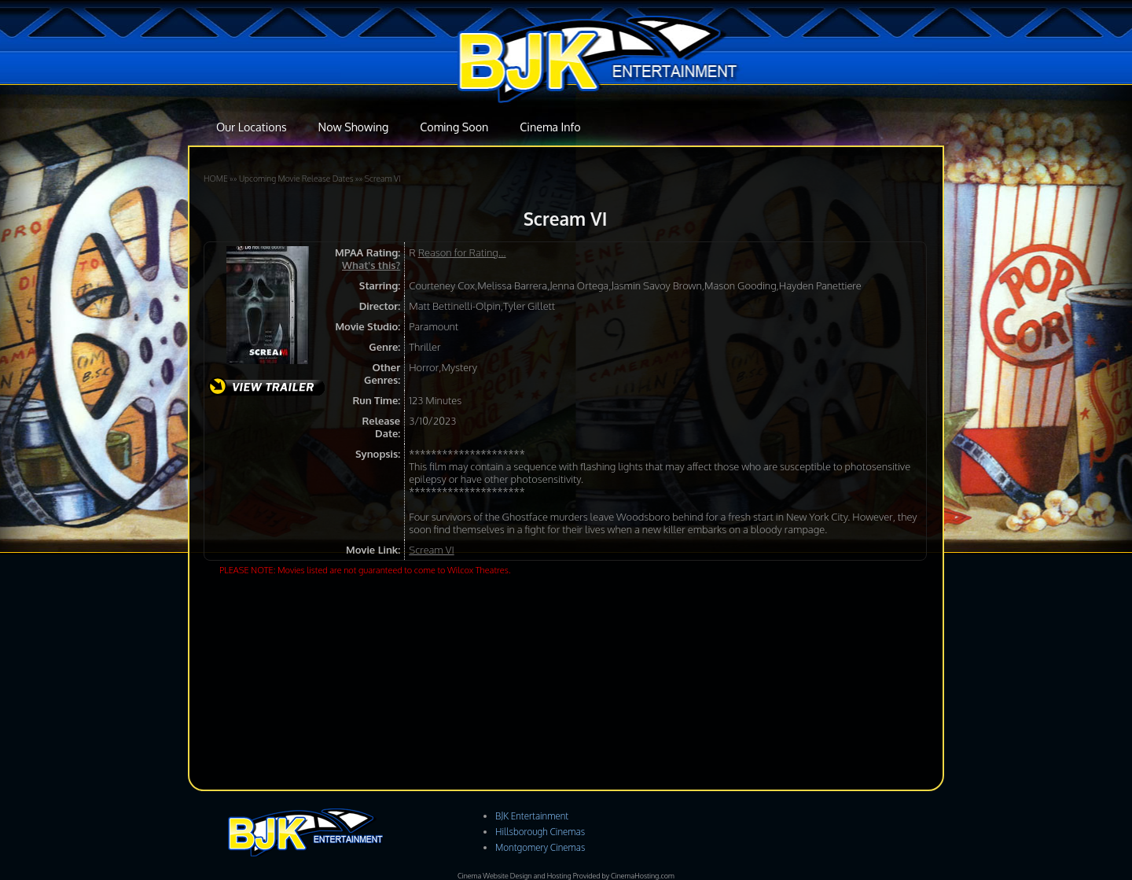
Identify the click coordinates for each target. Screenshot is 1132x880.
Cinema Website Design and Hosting (515, 875)
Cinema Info (550, 127)
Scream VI (383, 178)
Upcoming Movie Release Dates (296, 178)
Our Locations (251, 127)
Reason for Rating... (462, 252)
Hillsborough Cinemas (540, 832)
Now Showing (353, 127)
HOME (216, 178)
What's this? (371, 265)
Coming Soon (454, 127)
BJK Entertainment (531, 816)
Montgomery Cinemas (540, 847)
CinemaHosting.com (642, 875)
